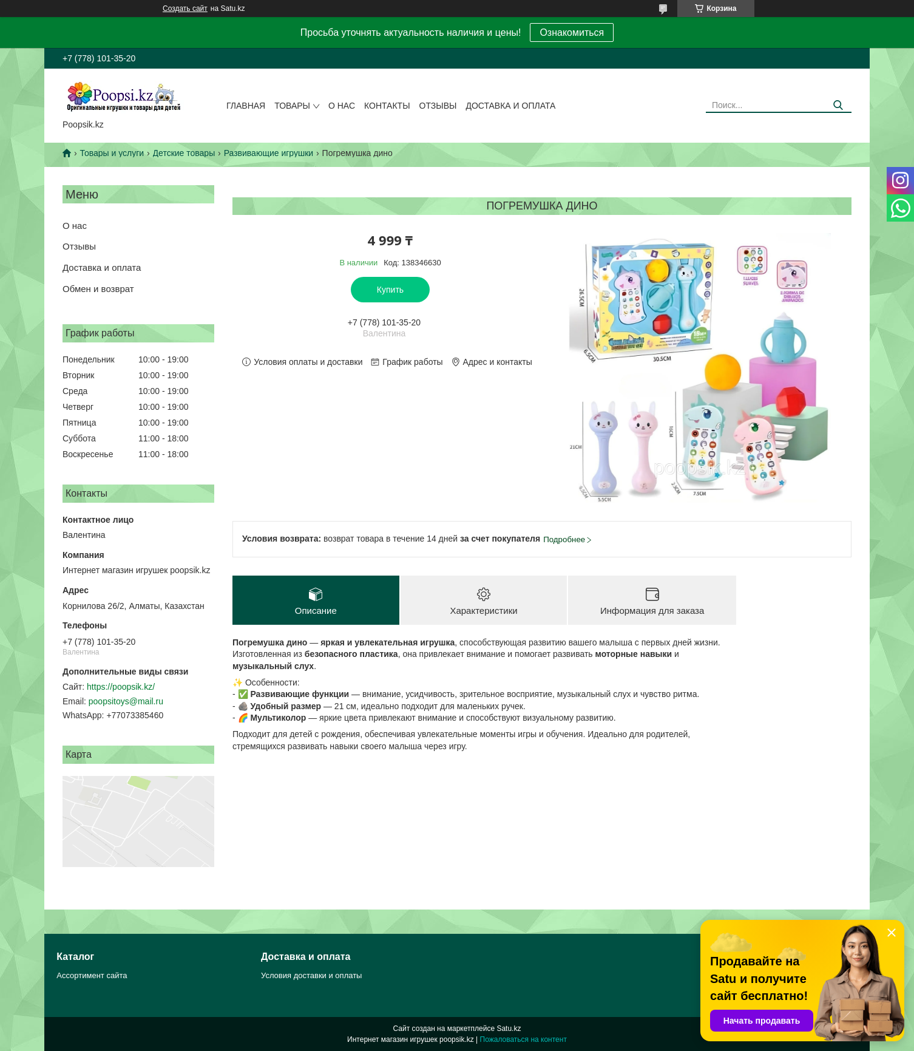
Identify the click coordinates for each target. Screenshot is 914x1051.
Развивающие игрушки (269, 153)
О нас (341, 106)
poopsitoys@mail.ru (126, 701)
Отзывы (438, 106)
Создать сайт (185, 8)
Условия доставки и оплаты (311, 975)
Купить (390, 289)
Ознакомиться (572, 32)
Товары (292, 106)
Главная (245, 106)
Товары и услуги (112, 153)
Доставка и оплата (510, 106)
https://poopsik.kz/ (121, 687)
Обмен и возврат (98, 289)
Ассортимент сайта (91, 975)
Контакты (387, 106)
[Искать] (837, 105)
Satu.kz (508, 1028)
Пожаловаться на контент (523, 1039)
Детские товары (184, 153)
